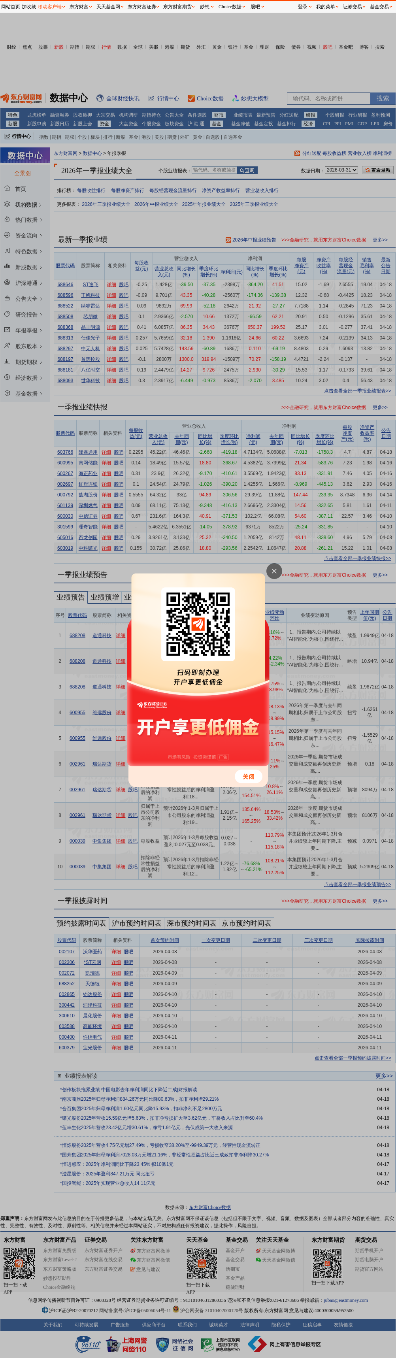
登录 (302, 6)
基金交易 (379, 6)
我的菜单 (325, 6)
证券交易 (352, 6)
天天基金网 (108, 6)
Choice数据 (230, 6)
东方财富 (79, 6)
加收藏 (29, 6)
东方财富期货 (177, 6)
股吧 (255, 6)
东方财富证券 (142, 6)
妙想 (204, 6)
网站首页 (10, 6)
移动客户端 (50, 6)
